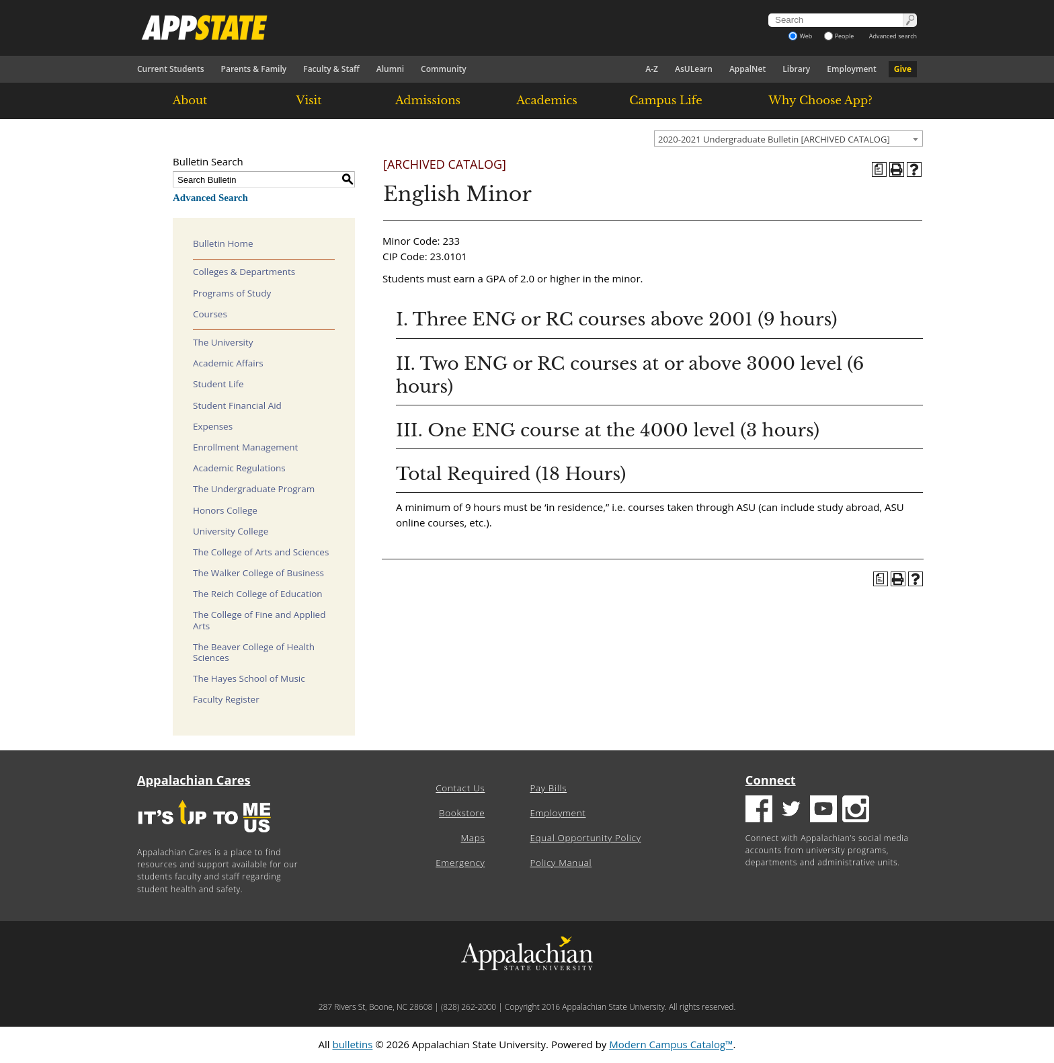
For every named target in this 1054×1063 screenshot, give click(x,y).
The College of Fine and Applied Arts (259, 619)
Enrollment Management (245, 447)
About (190, 100)
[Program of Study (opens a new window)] (879, 169)
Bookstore (462, 813)
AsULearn (694, 69)
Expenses (213, 426)
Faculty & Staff (331, 69)
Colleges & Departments (244, 272)
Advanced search (893, 36)
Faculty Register (226, 699)
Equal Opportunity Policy (585, 838)
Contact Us (460, 788)
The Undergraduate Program (254, 489)
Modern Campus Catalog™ (671, 1044)
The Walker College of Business (258, 573)
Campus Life (665, 100)
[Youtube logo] (823, 810)
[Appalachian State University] (405, 27)
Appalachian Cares (194, 780)
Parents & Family (254, 69)
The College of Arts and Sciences (261, 552)
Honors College (225, 510)
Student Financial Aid (237, 405)
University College (230, 531)
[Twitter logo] (791, 810)
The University (223, 342)
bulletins (352, 1044)
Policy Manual (561, 863)
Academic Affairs (228, 363)
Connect (770, 780)
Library (796, 69)
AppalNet (747, 69)
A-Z (651, 69)
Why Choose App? (820, 100)
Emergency (460, 863)
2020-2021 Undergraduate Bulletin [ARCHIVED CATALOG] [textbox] (774, 139)
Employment (851, 69)
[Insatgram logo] (855, 810)
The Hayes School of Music (249, 678)
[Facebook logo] (758, 810)
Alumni (390, 69)
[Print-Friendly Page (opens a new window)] (896, 169)
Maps (473, 838)
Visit (309, 100)
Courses (210, 314)
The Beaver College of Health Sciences (254, 652)
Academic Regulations (239, 468)
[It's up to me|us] (204, 836)
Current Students (170, 69)
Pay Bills (548, 788)
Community (444, 69)
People (839, 36)
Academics (546, 100)
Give (902, 69)
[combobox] (788, 138)
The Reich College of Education (258, 594)
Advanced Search (210, 197)
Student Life (218, 384)
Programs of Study (232, 293)
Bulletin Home (223, 243)
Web (800, 36)
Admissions (427, 100)
